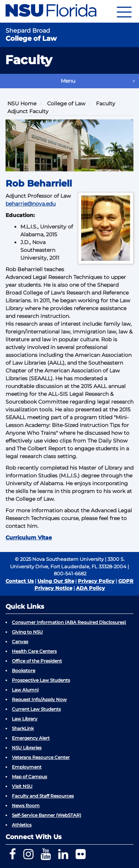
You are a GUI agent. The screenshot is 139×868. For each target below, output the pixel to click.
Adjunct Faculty (28, 111)
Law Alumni (25, 690)
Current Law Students (36, 709)
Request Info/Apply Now (39, 699)
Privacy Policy (96, 581)
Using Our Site (55, 581)
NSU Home (21, 103)
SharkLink (23, 728)
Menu (68, 81)
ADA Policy (90, 588)
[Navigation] (124, 11)
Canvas (20, 641)
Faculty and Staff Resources (43, 796)
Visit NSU (22, 786)
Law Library (24, 718)
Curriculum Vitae (29, 537)
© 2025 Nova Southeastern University (59, 559)
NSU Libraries (27, 747)
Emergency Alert (31, 738)
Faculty (105, 103)
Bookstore (23, 670)
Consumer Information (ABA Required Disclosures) (69, 622)
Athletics (22, 825)
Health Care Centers (34, 651)
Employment (27, 767)
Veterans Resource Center (41, 757)
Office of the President (37, 661)
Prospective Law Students (41, 680)
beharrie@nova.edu (31, 203)
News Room (26, 805)
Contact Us (20, 581)
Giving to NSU (27, 632)
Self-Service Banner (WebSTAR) (46, 815)
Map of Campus (29, 776)
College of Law (66, 103)
